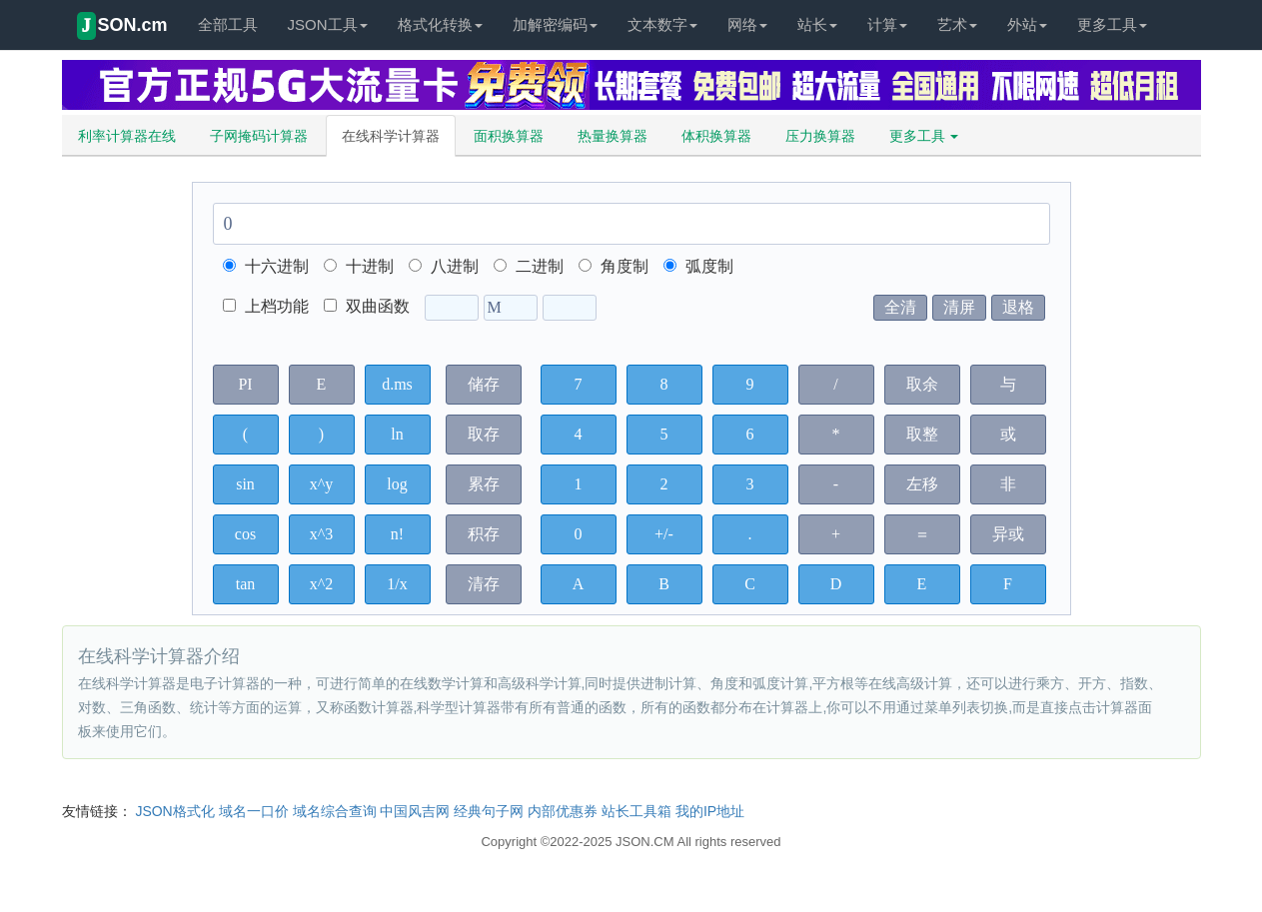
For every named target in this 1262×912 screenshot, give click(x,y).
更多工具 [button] (1112, 24)
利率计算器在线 (127, 136)
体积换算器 (716, 136)
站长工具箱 (636, 811)
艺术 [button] (957, 24)
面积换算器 (509, 136)
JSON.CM (645, 841)
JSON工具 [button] (328, 24)
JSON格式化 (174, 811)
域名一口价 (254, 811)
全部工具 (228, 24)
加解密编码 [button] (555, 24)
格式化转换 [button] (440, 24)
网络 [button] (747, 24)
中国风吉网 (415, 811)
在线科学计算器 (391, 136)
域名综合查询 (335, 811)
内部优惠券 (563, 811)
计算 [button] (887, 24)
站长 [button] (817, 24)
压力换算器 (820, 136)
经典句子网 (489, 811)
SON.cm (122, 26)
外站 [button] (1027, 24)
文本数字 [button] (662, 24)
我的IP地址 (709, 811)
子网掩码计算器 (259, 136)
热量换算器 (612, 136)
